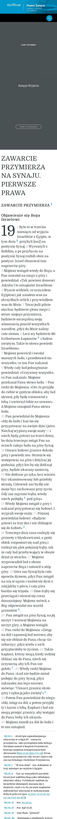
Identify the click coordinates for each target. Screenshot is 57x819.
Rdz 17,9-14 (35, 753)
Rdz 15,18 (23, 753)
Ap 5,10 (11, 797)
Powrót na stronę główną (29, 127)
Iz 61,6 (31, 794)
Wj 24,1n (26, 802)
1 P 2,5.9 (40, 794)
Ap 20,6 (21, 797)
